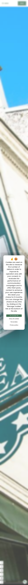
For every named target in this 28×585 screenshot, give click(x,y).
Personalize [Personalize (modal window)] (14, 322)
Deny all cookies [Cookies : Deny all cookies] (14, 319)
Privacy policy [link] (14, 325)
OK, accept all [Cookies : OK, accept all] (14, 315)
